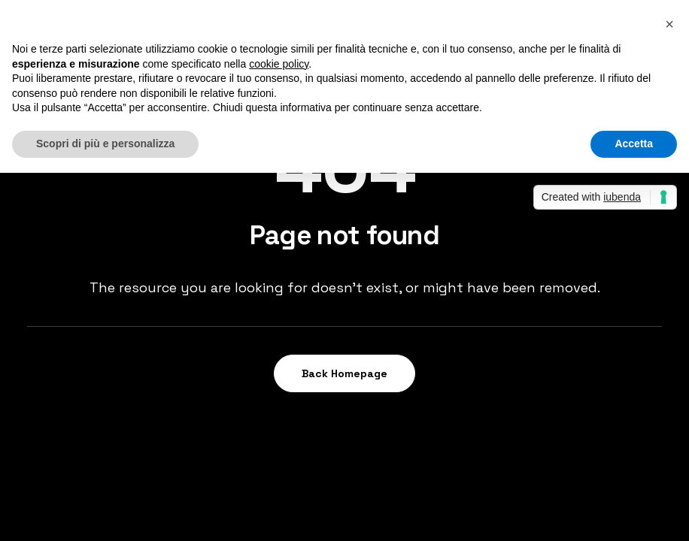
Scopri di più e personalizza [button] (105, 144)
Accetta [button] (634, 144)
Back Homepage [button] (344, 373)
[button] (669, 24)
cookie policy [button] (278, 64)
